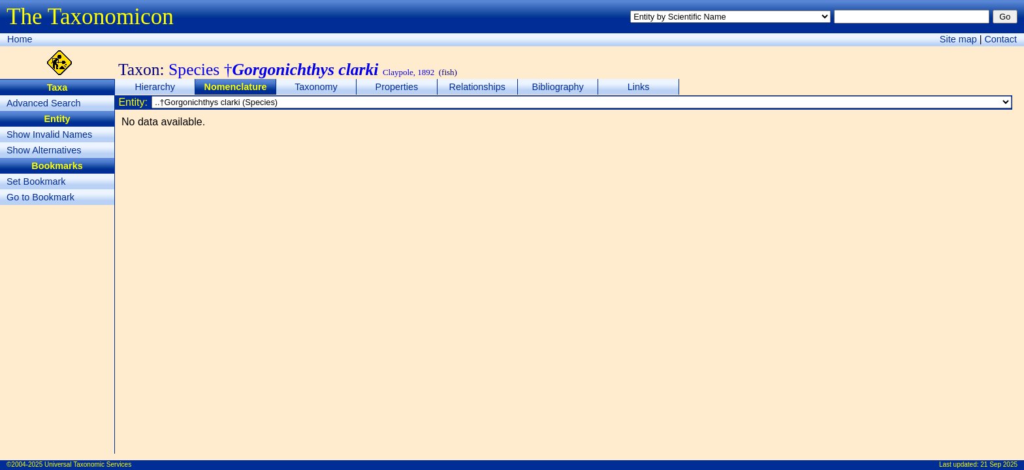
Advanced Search (44, 103)
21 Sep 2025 (998, 464)
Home (19, 39)
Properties (397, 87)
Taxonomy (316, 87)
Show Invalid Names (49, 134)
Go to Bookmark (40, 197)
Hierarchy (155, 87)
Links (639, 87)
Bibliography (558, 87)
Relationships (477, 87)
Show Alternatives (44, 150)
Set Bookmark (36, 181)
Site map (958, 39)
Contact (1000, 39)
